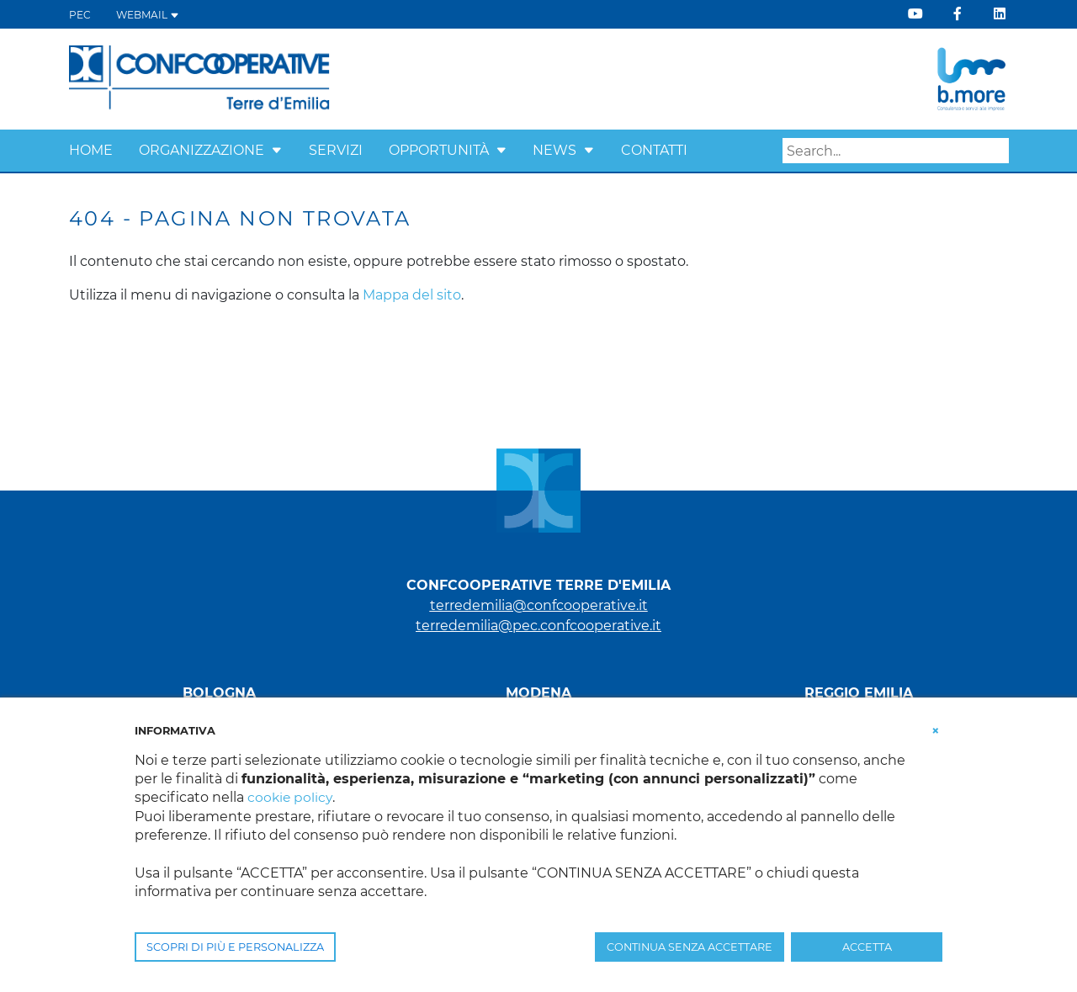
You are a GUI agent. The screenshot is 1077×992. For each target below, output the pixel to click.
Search (996, 151)
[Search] (896, 150)
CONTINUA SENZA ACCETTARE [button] (689, 947)
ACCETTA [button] (867, 947)
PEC (80, 14)
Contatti (654, 150)
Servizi (336, 150)
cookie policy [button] (290, 797)
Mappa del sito (412, 295)
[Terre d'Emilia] (200, 78)
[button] (277, 150)
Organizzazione (201, 150)
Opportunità (439, 150)
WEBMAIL (147, 14)
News (554, 150)
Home (91, 150)
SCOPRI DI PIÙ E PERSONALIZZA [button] (235, 947)
